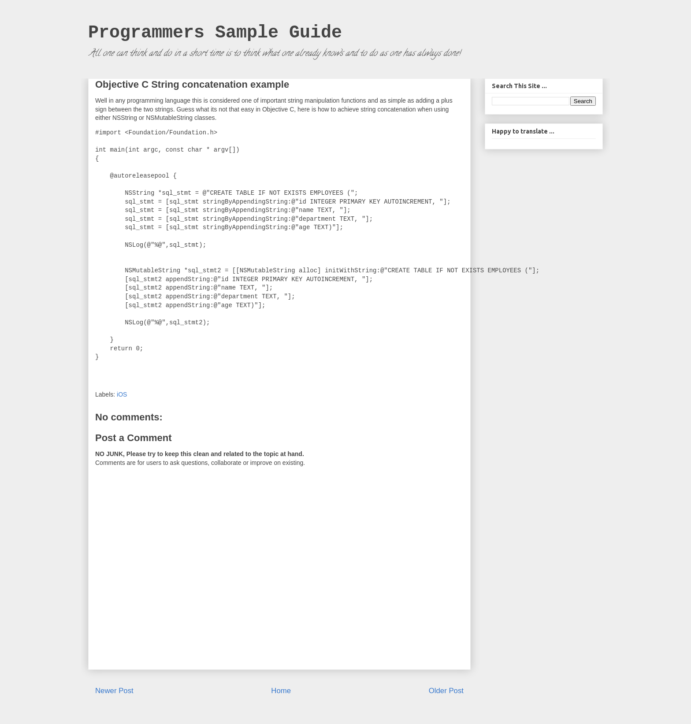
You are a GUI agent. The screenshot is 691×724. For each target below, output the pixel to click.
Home (281, 691)
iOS (122, 394)
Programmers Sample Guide (215, 33)
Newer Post (114, 691)
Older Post (446, 691)
